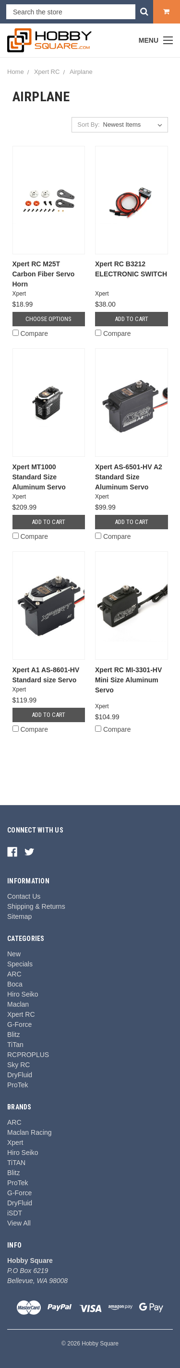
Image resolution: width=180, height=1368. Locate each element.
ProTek (17, 1085)
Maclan (18, 1004)
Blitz (13, 1034)
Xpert (15, 1142)
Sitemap (19, 916)
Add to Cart (131, 318)
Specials (20, 964)
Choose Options (48, 318)
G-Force (19, 1024)
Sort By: (88, 124)
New (14, 954)
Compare (30, 333)
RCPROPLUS (28, 1055)
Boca (15, 984)
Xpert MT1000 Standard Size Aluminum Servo (39, 477)
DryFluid (19, 1075)
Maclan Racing (29, 1132)
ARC (14, 974)
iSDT (14, 1213)
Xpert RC (21, 1014)
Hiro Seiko (22, 994)
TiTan (15, 1044)
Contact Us (23, 896)
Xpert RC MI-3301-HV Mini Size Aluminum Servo (128, 680)
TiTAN (16, 1162)
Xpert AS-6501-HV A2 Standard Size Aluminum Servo (128, 477)
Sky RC (18, 1065)
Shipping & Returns (36, 906)
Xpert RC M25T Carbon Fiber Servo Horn (43, 274)
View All (19, 1223)
